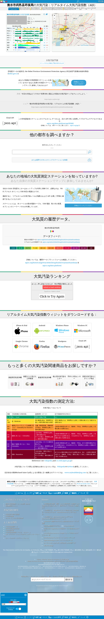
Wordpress (62, 371)
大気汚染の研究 (11, 586)
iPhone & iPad (21, 355)
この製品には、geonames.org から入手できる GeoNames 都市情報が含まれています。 (57, 594)
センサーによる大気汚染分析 (14, 595)
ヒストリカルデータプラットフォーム (17, 615)
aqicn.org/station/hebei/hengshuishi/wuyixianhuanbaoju (61, 242)
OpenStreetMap (85, 45)
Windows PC (82, 355)
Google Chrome (21, 371)
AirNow (70, 543)
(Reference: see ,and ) (52, 513)
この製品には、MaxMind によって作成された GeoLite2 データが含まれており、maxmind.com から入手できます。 (60, 589)
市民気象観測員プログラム (52, 602)
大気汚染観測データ (11, 603)
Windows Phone (62, 355)
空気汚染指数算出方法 (12, 605)
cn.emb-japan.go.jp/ (64, 537)
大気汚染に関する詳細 (12, 591)
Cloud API (82, 370)
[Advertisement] (52, 283)
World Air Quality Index (83, 560)
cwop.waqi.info (69, 602)
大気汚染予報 (9, 607)
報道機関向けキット (11, 582)
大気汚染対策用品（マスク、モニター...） (18, 609)
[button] (61, 40)
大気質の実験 (9, 593)
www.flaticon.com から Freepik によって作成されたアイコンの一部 (60, 610)
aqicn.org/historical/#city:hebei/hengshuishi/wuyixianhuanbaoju (58, 239)
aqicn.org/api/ (74, 125)
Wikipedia (61, 543)
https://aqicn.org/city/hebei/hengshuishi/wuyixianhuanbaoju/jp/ (52, 107)
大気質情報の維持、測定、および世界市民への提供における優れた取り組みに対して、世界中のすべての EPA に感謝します (60, 582)
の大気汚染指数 (18, 14)
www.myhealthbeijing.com (75, 549)
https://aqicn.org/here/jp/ (52, 99)
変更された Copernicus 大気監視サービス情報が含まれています (60, 606)
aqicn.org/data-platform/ (52, 265)
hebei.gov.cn (13, 73)
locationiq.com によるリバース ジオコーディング (59, 614)
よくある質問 (10, 598)
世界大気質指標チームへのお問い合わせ (17, 580)
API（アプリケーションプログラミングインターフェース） (21, 612)
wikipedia (48, 537)
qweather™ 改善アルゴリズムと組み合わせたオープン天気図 (60, 599)
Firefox (42, 371)
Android (42, 355)
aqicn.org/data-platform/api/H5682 (60, 123)
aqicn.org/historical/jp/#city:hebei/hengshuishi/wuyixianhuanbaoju (51, 262)
